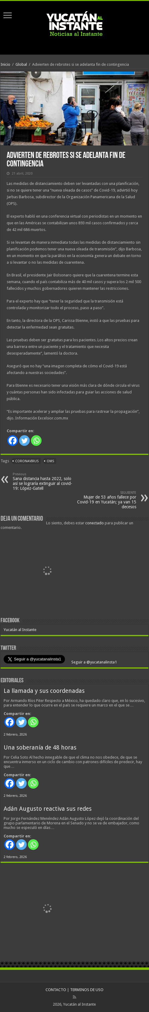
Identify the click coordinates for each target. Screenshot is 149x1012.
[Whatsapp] (36, 440)
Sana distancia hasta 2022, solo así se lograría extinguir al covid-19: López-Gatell (44, 481)
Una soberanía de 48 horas (40, 747)
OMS (50, 461)
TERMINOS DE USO (86, 989)
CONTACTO (56, 989)
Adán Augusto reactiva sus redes (48, 808)
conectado (94, 523)
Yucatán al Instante (20, 629)
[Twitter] (24, 440)
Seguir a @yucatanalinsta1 (93, 662)
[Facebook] (12, 440)
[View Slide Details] (48, 572)
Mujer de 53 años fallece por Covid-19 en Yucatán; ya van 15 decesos (105, 500)
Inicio (5, 64)
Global (21, 64)
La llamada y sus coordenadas (44, 690)
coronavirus (27, 461)
